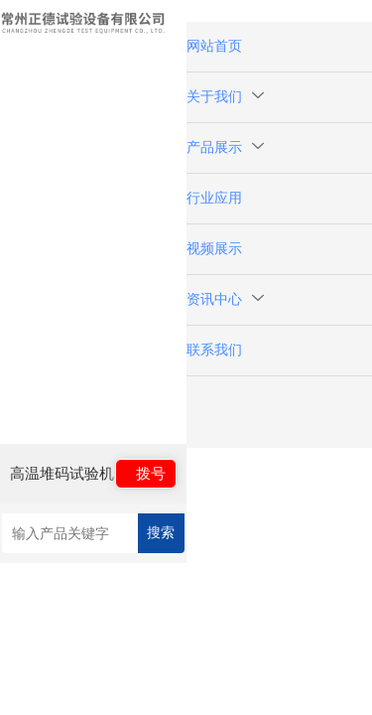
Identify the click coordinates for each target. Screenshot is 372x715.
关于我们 (225, 96)
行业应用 (214, 198)
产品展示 (225, 147)
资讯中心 (225, 299)
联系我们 (214, 350)
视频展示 (214, 248)
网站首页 (214, 46)
